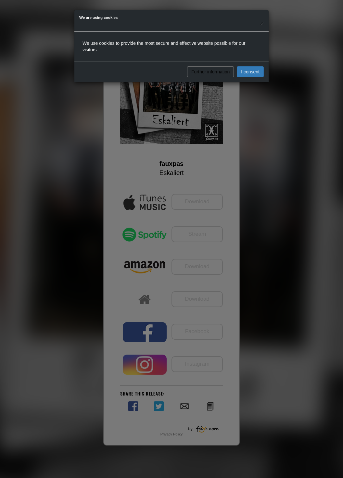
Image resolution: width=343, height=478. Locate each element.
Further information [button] (210, 71)
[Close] (262, 23)
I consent (250, 71)
